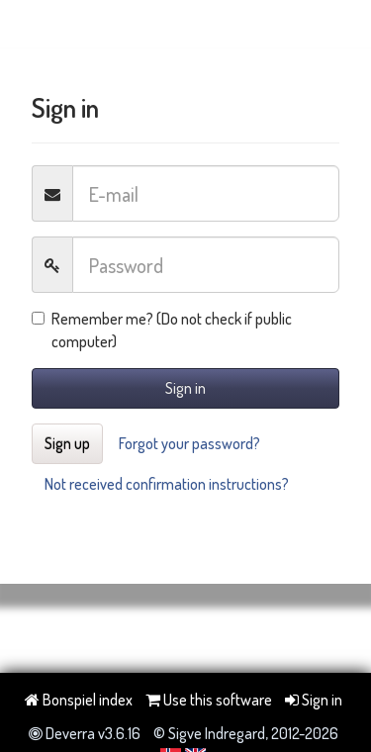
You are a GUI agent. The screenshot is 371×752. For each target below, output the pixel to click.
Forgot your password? (189, 443)
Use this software (208, 699)
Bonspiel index (79, 699)
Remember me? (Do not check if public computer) (162, 330)
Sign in (185, 388)
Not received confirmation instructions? (167, 484)
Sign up (67, 443)
